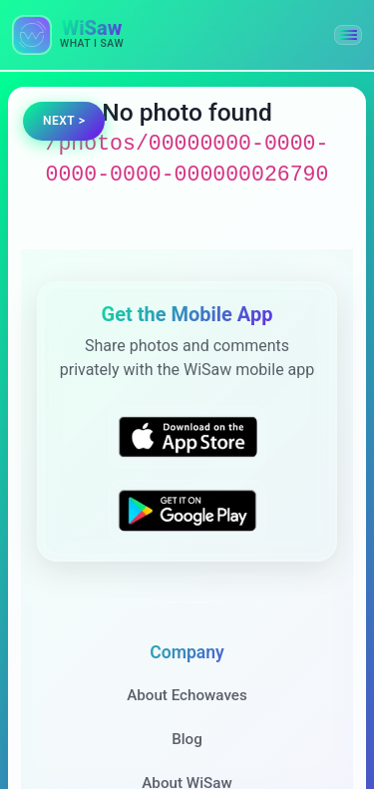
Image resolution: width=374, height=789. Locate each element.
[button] (348, 35)
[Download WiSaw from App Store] (187, 437)
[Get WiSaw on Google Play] (187, 510)
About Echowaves (187, 695)
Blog (187, 739)
